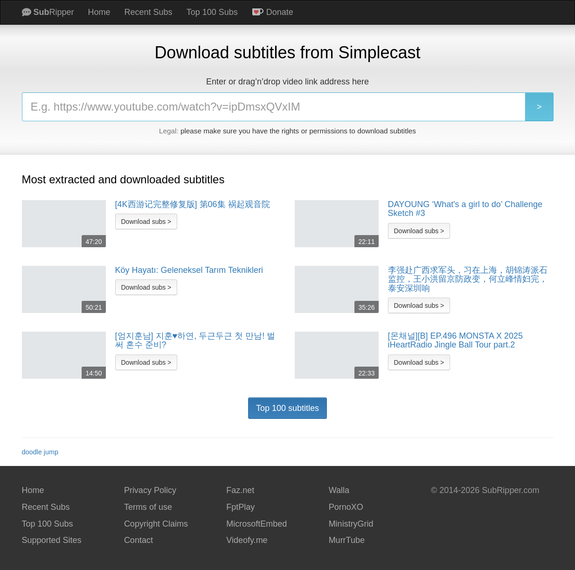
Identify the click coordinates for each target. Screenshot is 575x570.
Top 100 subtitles (287, 408)
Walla (339, 490)
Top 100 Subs (212, 12)
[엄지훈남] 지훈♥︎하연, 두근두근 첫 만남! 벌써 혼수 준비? (195, 341)
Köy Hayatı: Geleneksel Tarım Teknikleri (189, 270)
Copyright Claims (156, 523)
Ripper (48, 12)
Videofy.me (246, 540)
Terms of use (148, 507)
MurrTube (347, 540)
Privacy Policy (150, 490)
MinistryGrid (351, 523)
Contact (138, 540)
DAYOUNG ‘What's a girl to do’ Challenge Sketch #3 (465, 209)
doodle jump (40, 452)
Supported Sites (52, 540)
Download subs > (146, 221)
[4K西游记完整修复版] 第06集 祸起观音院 (192, 204)
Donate (272, 12)
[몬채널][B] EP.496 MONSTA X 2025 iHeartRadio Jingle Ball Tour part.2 (455, 341)
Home (99, 12)
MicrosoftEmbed (256, 523)
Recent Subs (149, 12)
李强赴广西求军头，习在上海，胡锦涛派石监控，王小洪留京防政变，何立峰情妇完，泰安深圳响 (467, 279)
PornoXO (346, 507)
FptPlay (240, 507)
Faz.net (240, 490)
